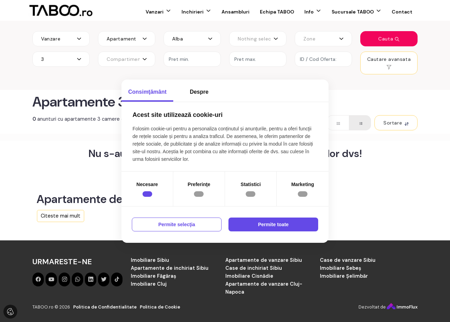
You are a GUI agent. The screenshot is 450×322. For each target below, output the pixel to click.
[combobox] (61, 38)
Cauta (389, 39)
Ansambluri (236, 12)
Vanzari (155, 12)
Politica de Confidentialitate (105, 307)
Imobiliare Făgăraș (153, 276)
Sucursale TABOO (353, 12)
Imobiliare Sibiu (150, 260)
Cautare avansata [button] (389, 63)
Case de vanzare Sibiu (347, 260)
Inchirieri (193, 12)
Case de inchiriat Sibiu (253, 268)
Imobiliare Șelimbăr (344, 276)
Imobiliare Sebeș (340, 268)
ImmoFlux (402, 307)
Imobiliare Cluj (149, 284)
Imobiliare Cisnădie (249, 276)
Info (309, 12)
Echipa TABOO (277, 12)
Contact (402, 12)
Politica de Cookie (160, 307)
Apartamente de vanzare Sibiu (263, 260)
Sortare (396, 123)
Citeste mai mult (60, 216)
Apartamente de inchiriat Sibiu (169, 268)
